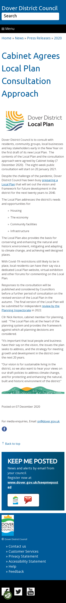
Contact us (17, 546)
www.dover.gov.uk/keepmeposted (33, 484)
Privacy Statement (23, 556)
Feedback (16, 571)
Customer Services (23, 551)
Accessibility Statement (27, 561)
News (19, 38)
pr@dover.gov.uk (48, 421)
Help (12, 566)
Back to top (11, 444)
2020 (58, 38)
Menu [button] (8, 28)
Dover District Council (30, 8)
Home (6, 38)
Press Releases (39, 38)
